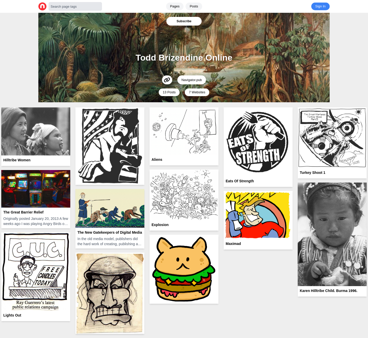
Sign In (320, 6)
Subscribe (184, 21)
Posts (194, 6)
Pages (175, 6)
